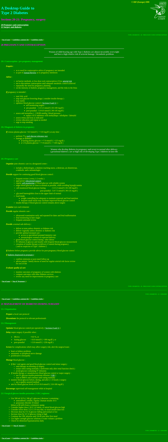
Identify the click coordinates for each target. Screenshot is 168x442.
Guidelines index (37, 40)
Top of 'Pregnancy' (19, 281)
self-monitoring (28, 183)
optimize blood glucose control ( (29, 103)
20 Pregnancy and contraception (15, 25)
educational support (33, 181)
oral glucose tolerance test (37, 136)
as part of (20, 73)
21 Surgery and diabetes (11, 27)
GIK (53, 375)
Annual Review (30, 73)
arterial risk (67, 81)
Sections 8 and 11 (49, 103)
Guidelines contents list (20, 40)
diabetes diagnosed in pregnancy (21, 255)
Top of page (6, 40)
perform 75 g (21, 136)
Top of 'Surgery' (19, 426)
